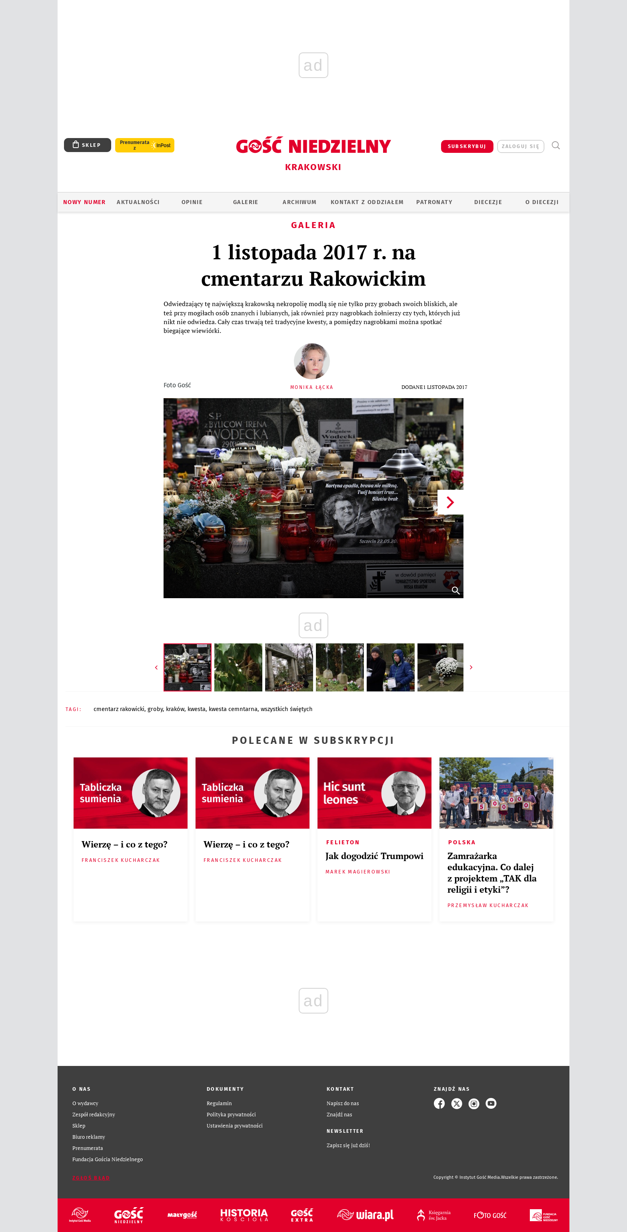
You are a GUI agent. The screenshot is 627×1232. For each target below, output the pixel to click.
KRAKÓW (175, 709)
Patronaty (434, 202)
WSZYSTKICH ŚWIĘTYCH (287, 709)
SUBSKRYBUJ (467, 146)
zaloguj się (521, 146)
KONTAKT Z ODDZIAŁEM (367, 202)
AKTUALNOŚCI (138, 202)
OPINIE (192, 202)
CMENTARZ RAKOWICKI (119, 709)
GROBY (155, 709)
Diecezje (488, 202)
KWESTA (197, 709)
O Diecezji (542, 202)
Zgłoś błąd (91, 1178)
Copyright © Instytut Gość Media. (467, 1177)
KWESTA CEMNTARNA (233, 709)
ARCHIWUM (299, 202)
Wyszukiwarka (555, 145)
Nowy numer (84, 202)
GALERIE (246, 202)
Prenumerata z (135, 145)
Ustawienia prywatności (235, 1125)
